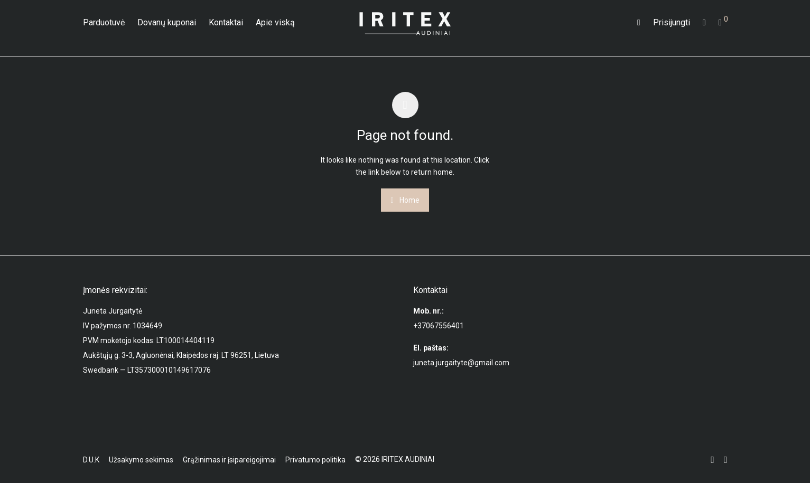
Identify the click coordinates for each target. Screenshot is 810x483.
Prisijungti (671, 22)
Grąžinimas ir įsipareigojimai (229, 460)
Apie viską (275, 22)
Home (404, 200)
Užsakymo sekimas (141, 460)
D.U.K (91, 460)
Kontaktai (226, 22)
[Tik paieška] (639, 22)
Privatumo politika (315, 460)
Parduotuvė (104, 22)
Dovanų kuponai (166, 22)
